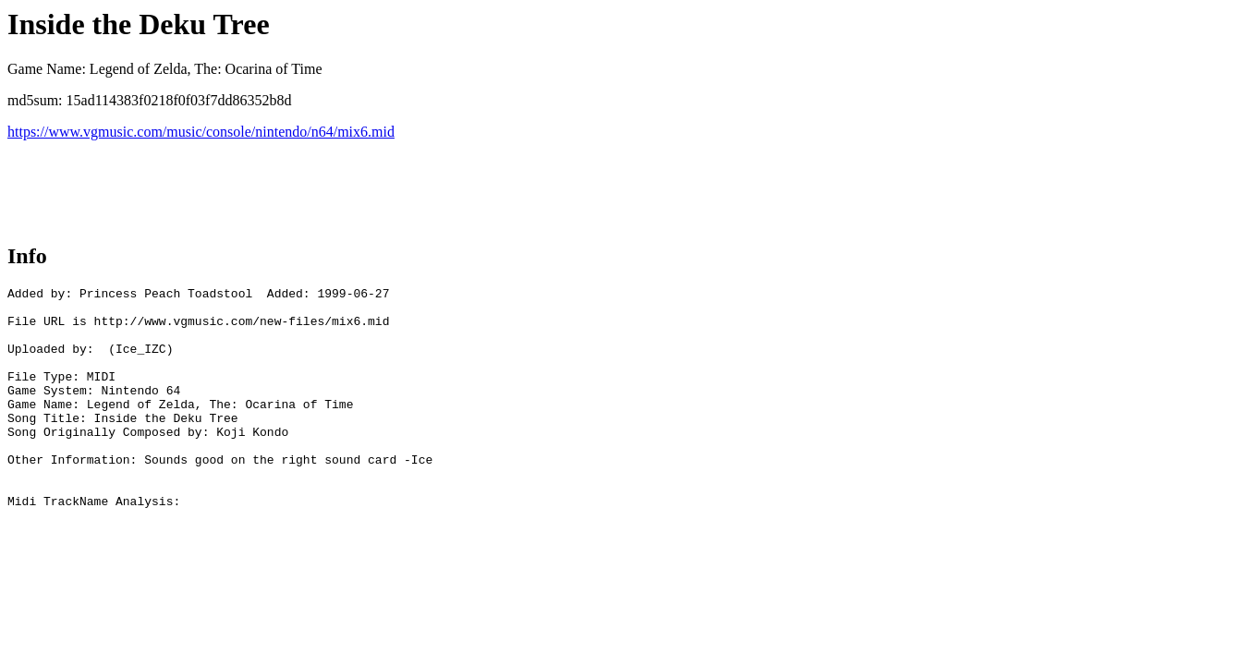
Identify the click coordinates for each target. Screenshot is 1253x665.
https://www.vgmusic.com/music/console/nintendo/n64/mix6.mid (201, 131)
